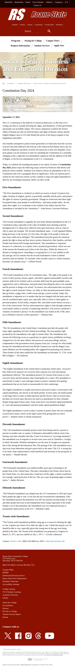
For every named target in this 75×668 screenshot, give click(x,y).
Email (28, 2)
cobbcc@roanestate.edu (55, 541)
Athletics (49, 2)
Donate (5, 617)
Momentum (19, 2)
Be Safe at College (10, 611)
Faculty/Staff (49, 25)
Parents (22, 25)
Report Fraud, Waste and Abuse (11, 664)
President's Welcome (10, 581)
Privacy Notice (48, 664)
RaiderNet (8, 2)
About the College (10, 603)
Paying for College (33, 40)
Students (15, 25)
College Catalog (9, 589)
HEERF (6, 573)
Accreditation (8, 605)
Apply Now (59, 45)
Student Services (42, 45)
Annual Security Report (12, 614)
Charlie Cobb (15, 541)
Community (39, 25)
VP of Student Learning (12, 592)
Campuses (58, 2)
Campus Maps (8, 570)
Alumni (29, 25)
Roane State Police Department (15, 578)
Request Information (20, 45)
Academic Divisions (10, 595)
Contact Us (37, 5)
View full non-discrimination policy (53, 655)
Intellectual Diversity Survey (14, 576)
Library (5, 598)
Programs (15, 40)
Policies (6, 608)
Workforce (59, 25)
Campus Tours (52, 40)
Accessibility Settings (11, 584)
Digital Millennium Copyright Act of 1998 (32, 664)
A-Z (66, 2)
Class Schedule (38, 2)
